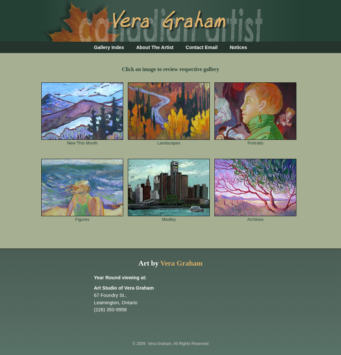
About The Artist (154, 47)
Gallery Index (109, 47)
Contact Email (202, 47)
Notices (238, 47)
